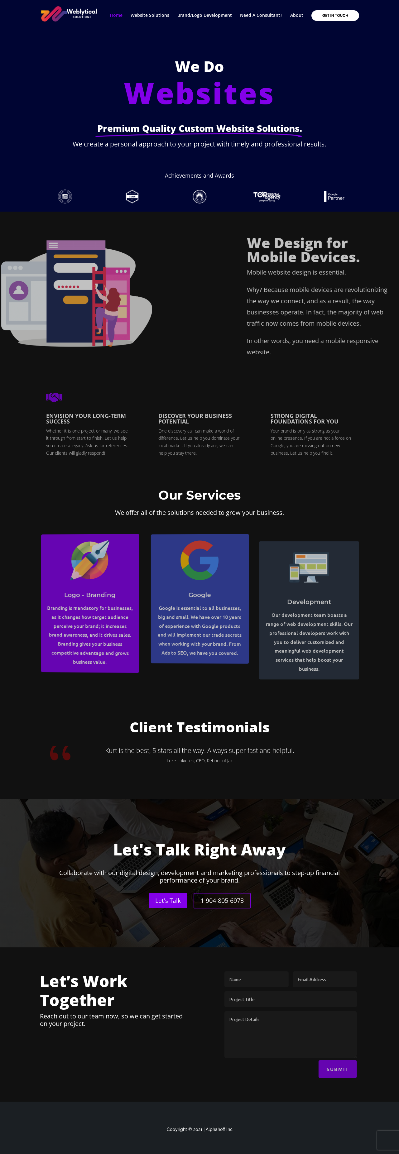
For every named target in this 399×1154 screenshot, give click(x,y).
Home (116, 15)
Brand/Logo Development (204, 15)
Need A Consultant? (261, 15)
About (296, 15)
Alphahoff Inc (219, 1129)
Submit (355, 1068)
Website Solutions (150, 15)
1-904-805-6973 (222, 900)
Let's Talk (168, 901)
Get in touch (335, 15)
